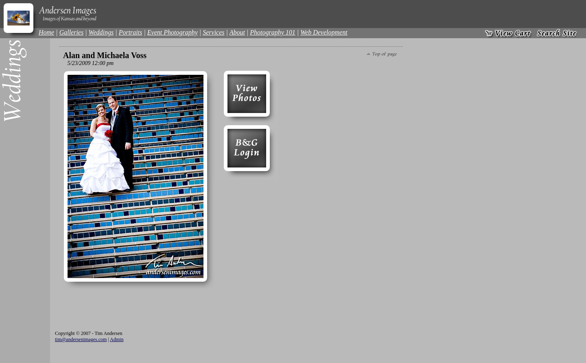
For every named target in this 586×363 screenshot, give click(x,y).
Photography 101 (272, 32)
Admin (116, 339)
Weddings (101, 32)
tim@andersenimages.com (81, 339)
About (237, 32)
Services (213, 32)
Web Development (323, 32)
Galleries (71, 32)
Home (46, 32)
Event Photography (172, 32)
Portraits (130, 32)
